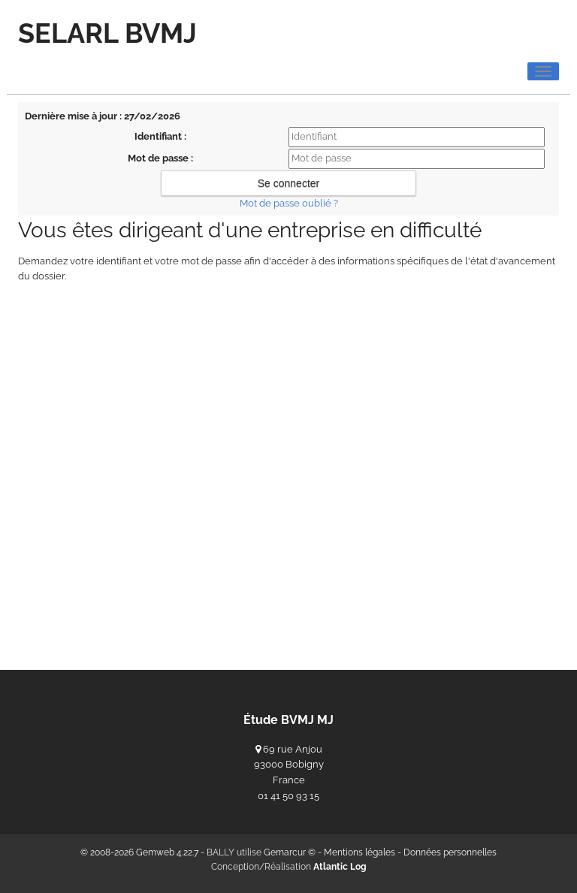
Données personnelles (450, 852)
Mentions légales (359, 852)
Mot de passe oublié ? (289, 203)
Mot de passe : (160, 158)
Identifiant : (160, 136)
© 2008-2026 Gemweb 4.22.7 (139, 852)
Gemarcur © (290, 852)
